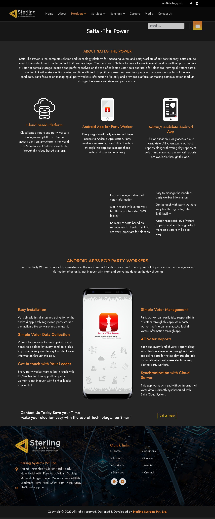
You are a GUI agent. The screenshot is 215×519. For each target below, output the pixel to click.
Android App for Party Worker (107, 126)
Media (149, 13)
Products (77, 13)
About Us (118, 458)
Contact (149, 472)
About (62, 13)
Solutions (150, 451)
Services (118, 472)
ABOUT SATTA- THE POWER (107, 51)
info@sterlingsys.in (172, 3)
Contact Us (165, 13)
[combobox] (166, 26)
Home (49, 13)
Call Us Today (167, 416)
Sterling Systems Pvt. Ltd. (149, 512)
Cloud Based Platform (44, 125)
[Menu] (197, 25)
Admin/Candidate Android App (171, 129)
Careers (135, 13)
